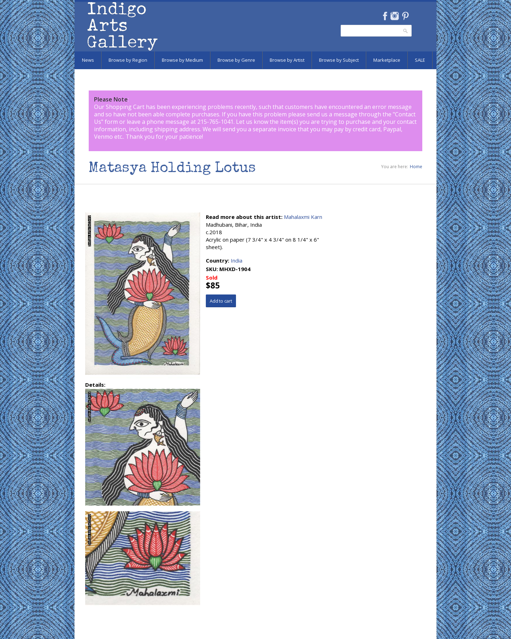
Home (416, 167)
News (88, 60)
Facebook (385, 16)
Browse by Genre (236, 60)
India (236, 260)
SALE (420, 60)
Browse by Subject (339, 60)
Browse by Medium (182, 60)
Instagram (394, 16)
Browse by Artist (287, 60)
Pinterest (405, 16)
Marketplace (386, 60)
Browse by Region (128, 60)
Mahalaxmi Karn (303, 216)
